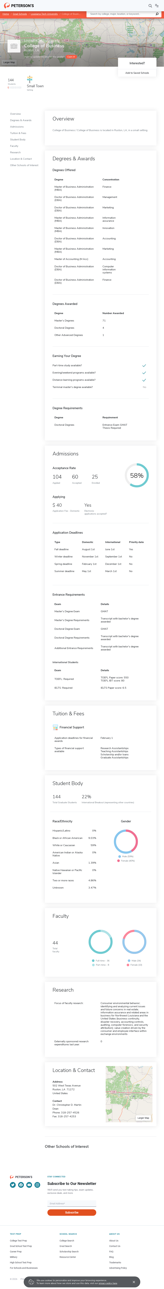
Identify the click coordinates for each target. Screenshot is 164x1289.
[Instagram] (37, 1185)
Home (6, 14)
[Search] (150, 6)
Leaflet (125, 20)
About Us (113, 1240)
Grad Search (66, 1246)
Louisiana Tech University (44, 14)
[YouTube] (29, 1185)
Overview (15, 114)
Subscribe (71, 1212)
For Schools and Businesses (24, 1268)
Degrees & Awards (21, 120)
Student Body (17, 139)
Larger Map (9, 62)
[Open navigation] (157, 6)
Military (13, 1257)
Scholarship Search (69, 1251)
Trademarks (115, 1262)
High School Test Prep (21, 1262)
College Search (67, 1240)
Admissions (17, 127)
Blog (111, 1257)
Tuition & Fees (18, 133)
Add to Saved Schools (137, 73)
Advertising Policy (118, 1268)
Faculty (14, 146)
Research (15, 152)
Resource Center (68, 1257)
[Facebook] (21, 1185)
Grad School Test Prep (21, 1246)
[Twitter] (13, 1185)
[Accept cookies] (131, 1282)
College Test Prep (18, 1240)
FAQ (111, 1251)
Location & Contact (21, 159)
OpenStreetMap (142, 20)
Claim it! (71, 56)
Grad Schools (20, 14)
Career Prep (16, 1251)
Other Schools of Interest (24, 165)
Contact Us (114, 1246)
